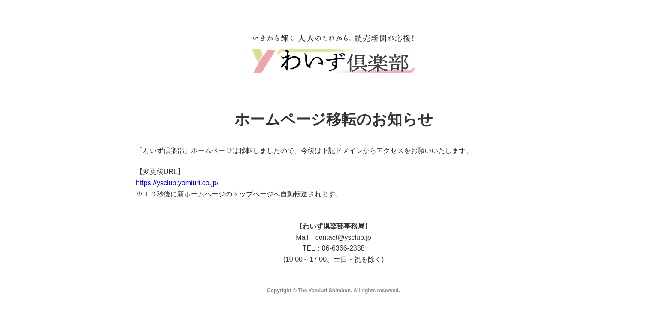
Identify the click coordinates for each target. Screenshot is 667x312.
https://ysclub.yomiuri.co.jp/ (177, 183)
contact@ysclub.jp (343, 237)
